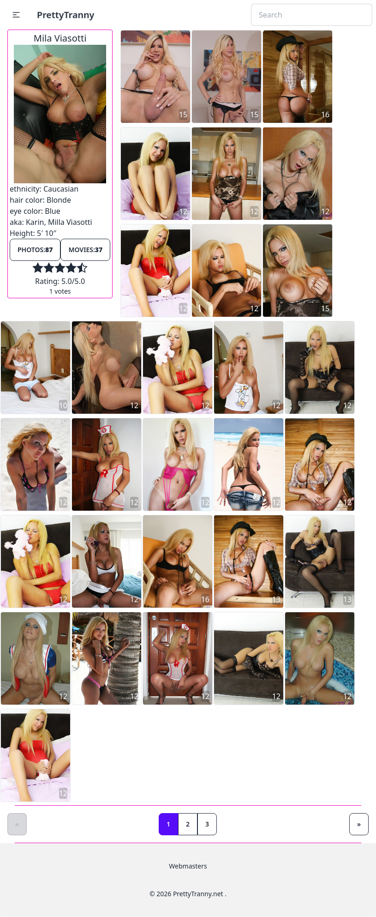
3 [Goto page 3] (207, 824)
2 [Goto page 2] (188, 824)
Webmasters (188, 866)
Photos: (35, 249)
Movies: (85, 249)
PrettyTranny (65, 14)
